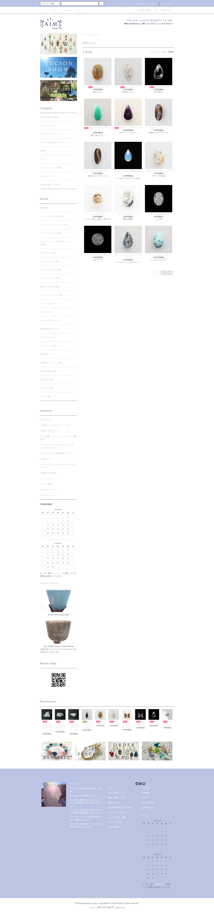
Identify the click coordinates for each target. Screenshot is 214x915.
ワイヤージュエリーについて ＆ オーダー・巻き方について (57, 446)
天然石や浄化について (49, 431)
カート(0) (167, 4)
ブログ (156, 10)
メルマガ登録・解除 (143, 10)
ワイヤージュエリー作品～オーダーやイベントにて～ (58, 465)
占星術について (47, 459)
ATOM (116, 827)
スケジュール (46, 478)
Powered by (107, 908)
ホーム (43, 11)
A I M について (46, 420)
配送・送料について (117, 798)
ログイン (152, 4)
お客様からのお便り (48, 473)
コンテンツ (78, 11)
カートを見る (147, 803)
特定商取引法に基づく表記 (119, 807)
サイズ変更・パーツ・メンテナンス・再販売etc (58, 437)
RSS (110, 827)
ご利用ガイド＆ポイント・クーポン (55, 425)
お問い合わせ (166, 10)
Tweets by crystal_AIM (49, 583)
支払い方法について (117, 793)
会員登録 (138, 4)
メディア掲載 (46, 484)
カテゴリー (53, 11)
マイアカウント (148, 788)
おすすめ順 (154, 52)
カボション (97, 34)
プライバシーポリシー (117, 812)
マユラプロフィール (48, 490)
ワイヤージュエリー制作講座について (56, 453)
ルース (90, 34)
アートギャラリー (47, 495)
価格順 (164, 52)
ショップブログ (115, 822)
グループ (66, 11)
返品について (114, 803)
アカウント (125, 4)
